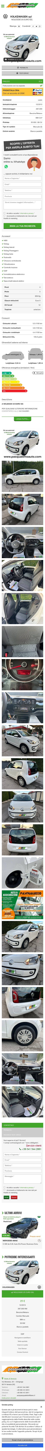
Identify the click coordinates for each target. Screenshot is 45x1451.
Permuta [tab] (8, 1130)
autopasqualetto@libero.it (26, 1395)
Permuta (22, 68)
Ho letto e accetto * (21, 213)
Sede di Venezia (10, 1379)
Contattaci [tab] (9, 1125)
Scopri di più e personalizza (22, 1440)
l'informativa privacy (26, 213)
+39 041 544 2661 (30, 1149)
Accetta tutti (22, 1445)
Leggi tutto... (22, 419)
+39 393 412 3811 (23, 1393)
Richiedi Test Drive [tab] (12, 1135)
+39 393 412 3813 (23, 1390)
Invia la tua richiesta (22, 226)
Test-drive (22, 73)
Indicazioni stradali (9, 1398)
